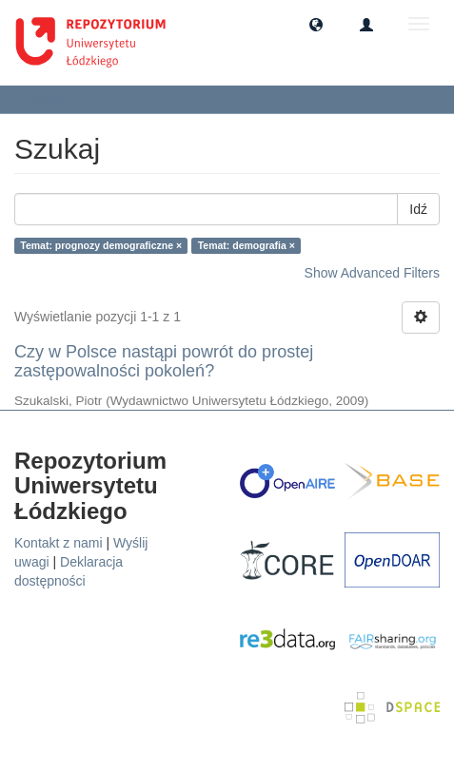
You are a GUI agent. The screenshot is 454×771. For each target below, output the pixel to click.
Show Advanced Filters (372, 272)
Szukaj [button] (52, 99)
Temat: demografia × (246, 245)
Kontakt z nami (58, 542)
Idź (418, 209)
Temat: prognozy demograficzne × (101, 245)
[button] (316, 24)
